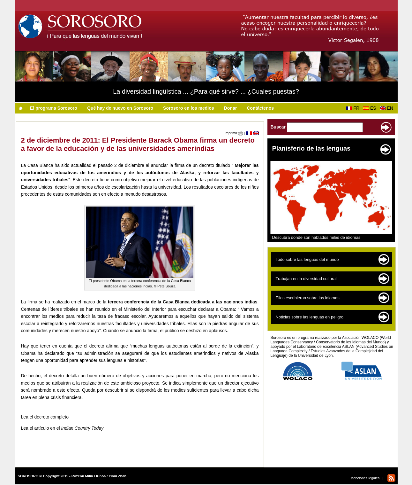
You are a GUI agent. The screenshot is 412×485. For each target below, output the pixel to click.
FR (354, 108)
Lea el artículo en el (62, 428)
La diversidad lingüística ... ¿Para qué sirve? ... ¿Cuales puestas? (206, 91)
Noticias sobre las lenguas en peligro (309, 317)
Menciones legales (364, 478)
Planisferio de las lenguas (311, 148)
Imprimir (234, 133)
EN (387, 108)
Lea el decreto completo (45, 416)
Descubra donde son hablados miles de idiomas (316, 237)
